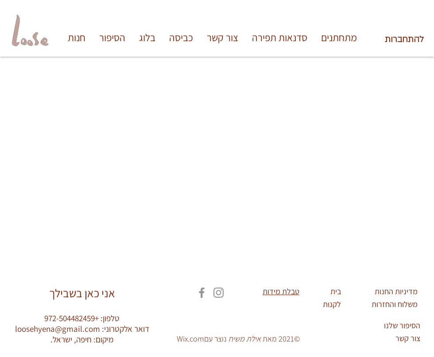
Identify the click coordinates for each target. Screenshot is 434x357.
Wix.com (190, 339)
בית (335, 291)
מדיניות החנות (396, 291)
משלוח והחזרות (395, 304)
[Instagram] (218, 292)
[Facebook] (202, 292)
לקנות (332, 304)
